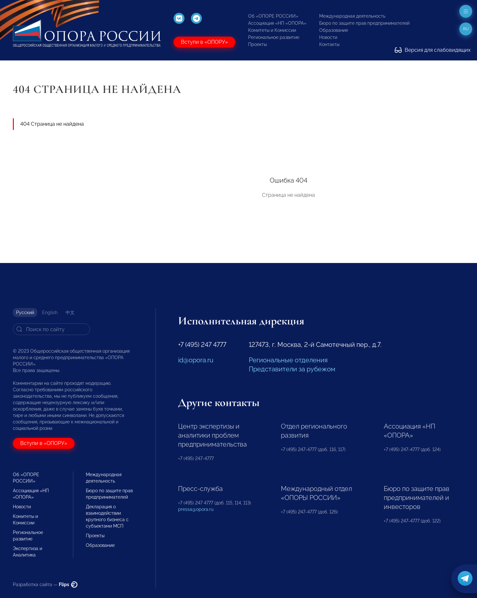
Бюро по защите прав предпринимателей (364, 23)
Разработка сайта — (45, 584)
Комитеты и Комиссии (272, 30)
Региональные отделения (288, 360)
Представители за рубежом (292, 369)
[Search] (51, 329)
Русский (25, 312)
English (50, 312)
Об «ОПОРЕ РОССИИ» (273, 16)
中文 (70, 312)
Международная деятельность (352, 16)
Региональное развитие (273, 37)
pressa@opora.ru (195, 509)
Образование (333, 30)
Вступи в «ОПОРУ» (204, 42)
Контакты (329, 44)
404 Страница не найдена (52, 124)
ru (466, 29)
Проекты (257, 44)
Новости (328, 37)
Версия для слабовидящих (433, 50)
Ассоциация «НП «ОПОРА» (277, 23)
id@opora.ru (195, 360)
